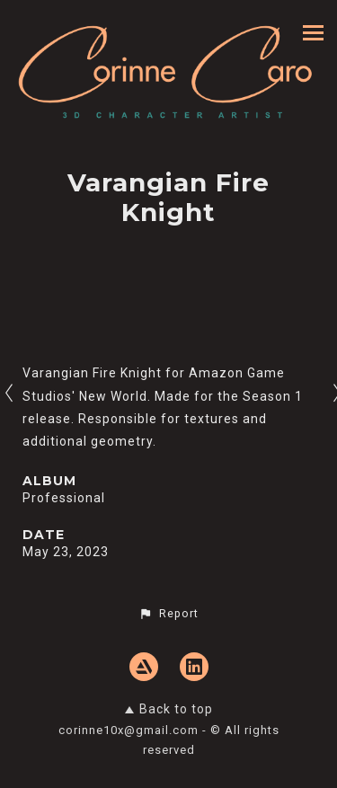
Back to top (169, 709)
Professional (63, 498)
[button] (168, 614)
